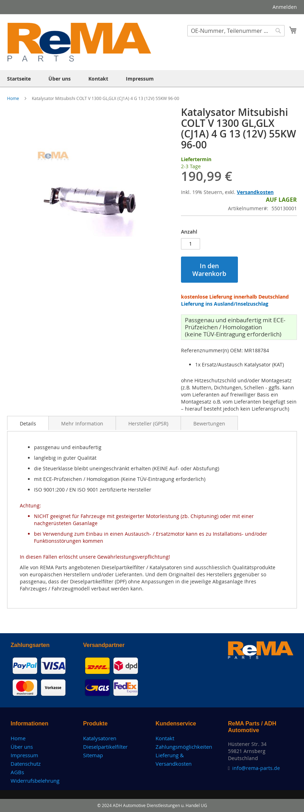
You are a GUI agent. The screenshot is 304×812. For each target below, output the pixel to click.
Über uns (22, 746)
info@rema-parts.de (256, 768)
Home (13, 98)
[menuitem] (19, 79)
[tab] (28, 423)
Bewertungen (209, 423)
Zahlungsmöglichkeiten (184, 746)
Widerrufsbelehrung (35, 780)
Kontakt (165, 738)
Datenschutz (26, 763)
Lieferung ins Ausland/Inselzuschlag (224, 303)
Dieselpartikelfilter (105, 746)
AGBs (17, 772)
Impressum (24, 755)
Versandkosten (255, 192)
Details (28, 423)
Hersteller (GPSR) (148, 423)
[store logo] (79, 42)
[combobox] (236, 30)
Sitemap (93, 755)
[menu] (152, 79)
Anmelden (285, 7)
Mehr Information (82, 423)
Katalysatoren (99, 738)
